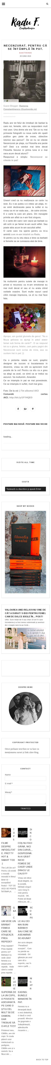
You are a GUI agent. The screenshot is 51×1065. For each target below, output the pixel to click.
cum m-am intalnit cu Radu (25, 234)
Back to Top (42, 1060)
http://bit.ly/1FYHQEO (20, 397)
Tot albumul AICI (30, 391)
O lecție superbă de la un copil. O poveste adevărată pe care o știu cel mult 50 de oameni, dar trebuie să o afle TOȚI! (8, 1002)
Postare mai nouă (13, 424)
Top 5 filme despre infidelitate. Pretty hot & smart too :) (8, 846)
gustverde (25, 53)
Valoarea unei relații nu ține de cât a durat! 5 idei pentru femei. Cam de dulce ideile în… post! (25, 613)
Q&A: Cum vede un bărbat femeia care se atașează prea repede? (8, 925)
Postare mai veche (37, 424)
